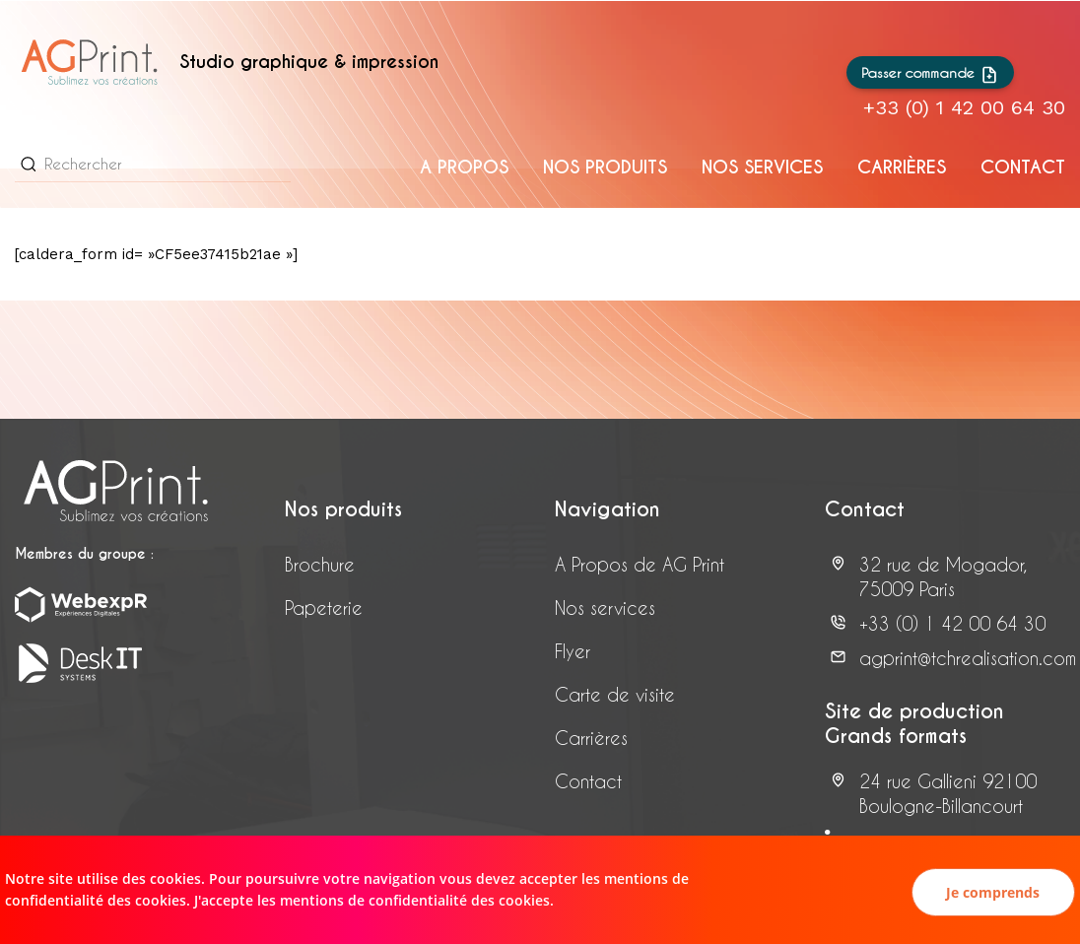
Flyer (572, 651)
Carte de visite (615, 694)
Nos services (762, 167)
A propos (464, 167)
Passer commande (930, 74)
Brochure (320, 564)
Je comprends (993, 892)
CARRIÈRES (901, 167)
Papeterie (324, 607)
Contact (1022, 167)
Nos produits (605, 167)
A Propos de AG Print (639, 564)
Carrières (591, 737)
